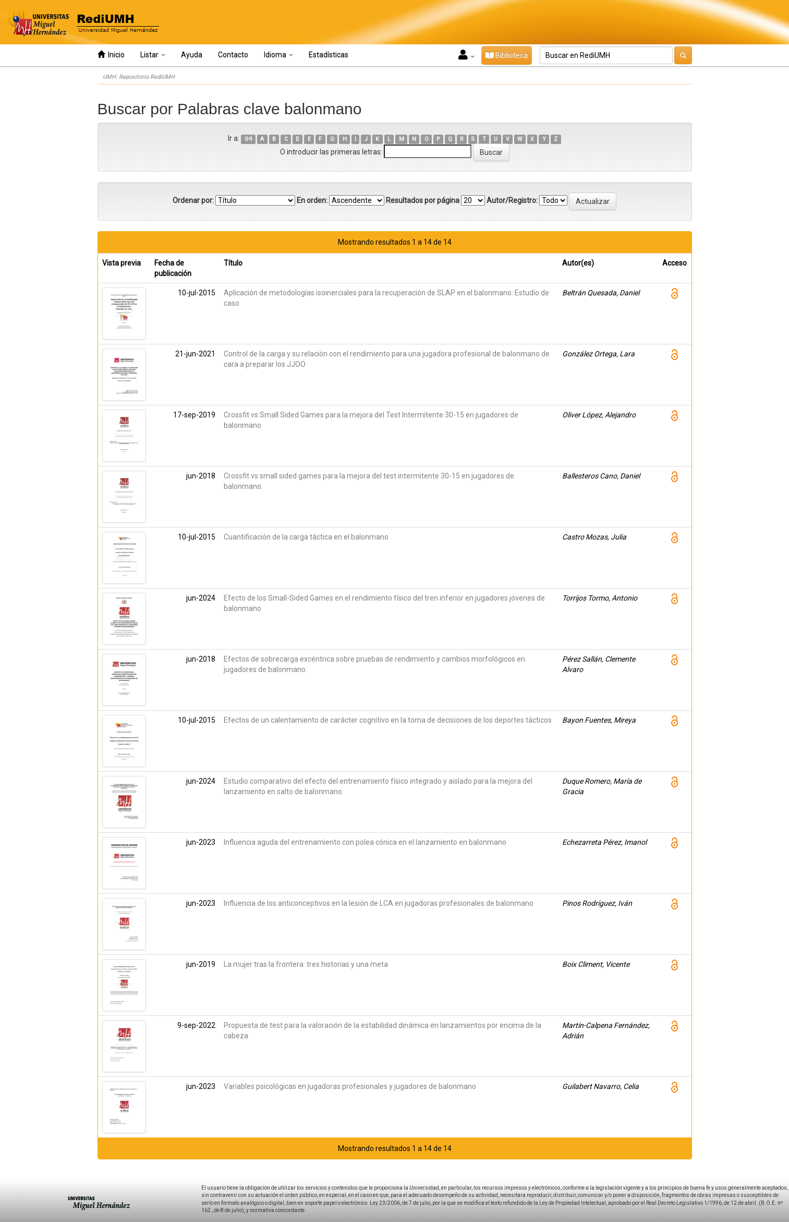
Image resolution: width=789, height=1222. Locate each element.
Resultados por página (422, 200)
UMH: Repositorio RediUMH (139, 77)
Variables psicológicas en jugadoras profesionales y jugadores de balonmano (350, 1086)
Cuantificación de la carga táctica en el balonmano (306, 537)
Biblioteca (506, 55)
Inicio (111, 54)
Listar (152, 55)
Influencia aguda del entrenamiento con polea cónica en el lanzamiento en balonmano (365, 842)
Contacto (233, 55)
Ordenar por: (193, 200)
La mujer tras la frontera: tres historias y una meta (306, 964)
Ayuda (191, 55)
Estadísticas (328, 55)
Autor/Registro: (512, 200)
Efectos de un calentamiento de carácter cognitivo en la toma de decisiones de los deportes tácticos (388, 720)
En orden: (312, 200)
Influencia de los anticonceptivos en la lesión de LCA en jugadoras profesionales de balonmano (378, 903)
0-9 (248, 139)
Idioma (278, 55)
